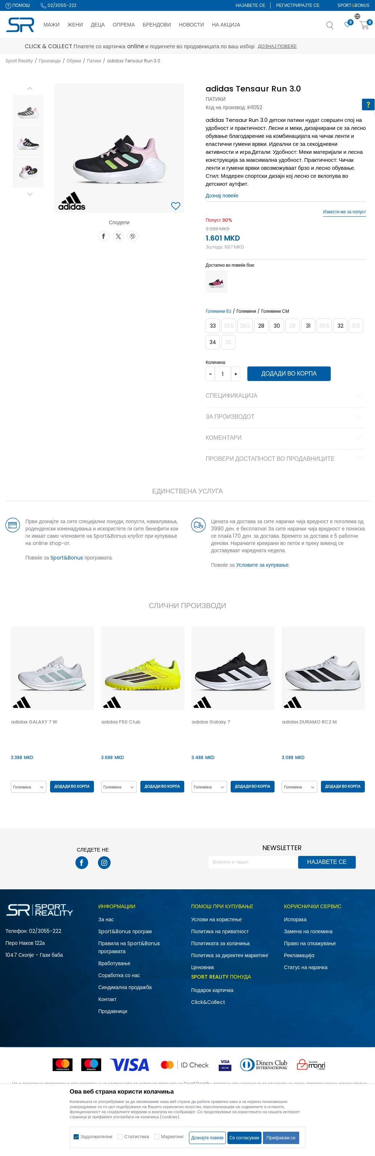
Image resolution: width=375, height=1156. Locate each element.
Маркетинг (172, 1136)
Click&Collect (208, 1002)
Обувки (74, 61)
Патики (94, 61)
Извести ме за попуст (344, 212)
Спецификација (285, 396)
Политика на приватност (220, 931)
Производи (50, 61)
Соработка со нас (119, 975)
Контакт (107, 999)
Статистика (136, 1136)
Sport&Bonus (66, 557)
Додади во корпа (288, 373)
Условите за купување (262, 565)
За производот (285, 417)
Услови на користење (216, 919)
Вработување (114, 963)
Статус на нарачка (305, 967)
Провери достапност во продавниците (285, 459)
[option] (28, 110)
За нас (106, 919)
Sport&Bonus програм (125, 931)
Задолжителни (96, 1136)
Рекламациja (299, 955)
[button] (337, 27)
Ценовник (202, 967)
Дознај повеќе (222, 195)
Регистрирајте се (298, 5)
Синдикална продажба (125, 987)
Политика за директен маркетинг (230, 955)
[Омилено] (347, 25)
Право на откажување (310, 943)
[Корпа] (364, 25)
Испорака (295, 919)
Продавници (112, 1011)
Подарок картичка (212, 990)
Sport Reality (19, 61)
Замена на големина (308, 931)
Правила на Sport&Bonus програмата (129, 947)
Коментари (285, 438)
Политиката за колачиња (220, 943)
